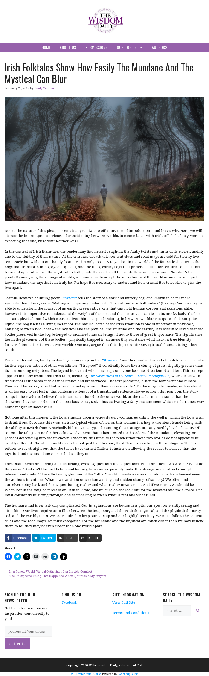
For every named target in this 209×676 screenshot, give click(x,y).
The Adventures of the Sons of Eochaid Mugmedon (129, 375)
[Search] (197, 610)
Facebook (69, 602)
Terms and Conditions (130, 612)
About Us (68, 47)
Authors (159, 47)
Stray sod (111, 360)
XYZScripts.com (128, 674)
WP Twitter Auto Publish (86, 674)
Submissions (96, 47)
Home (46, 47)
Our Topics (132, 47)
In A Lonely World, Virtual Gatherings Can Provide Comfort (50, 571)
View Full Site (123, 602)
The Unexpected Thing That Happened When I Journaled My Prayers (57, 576)
